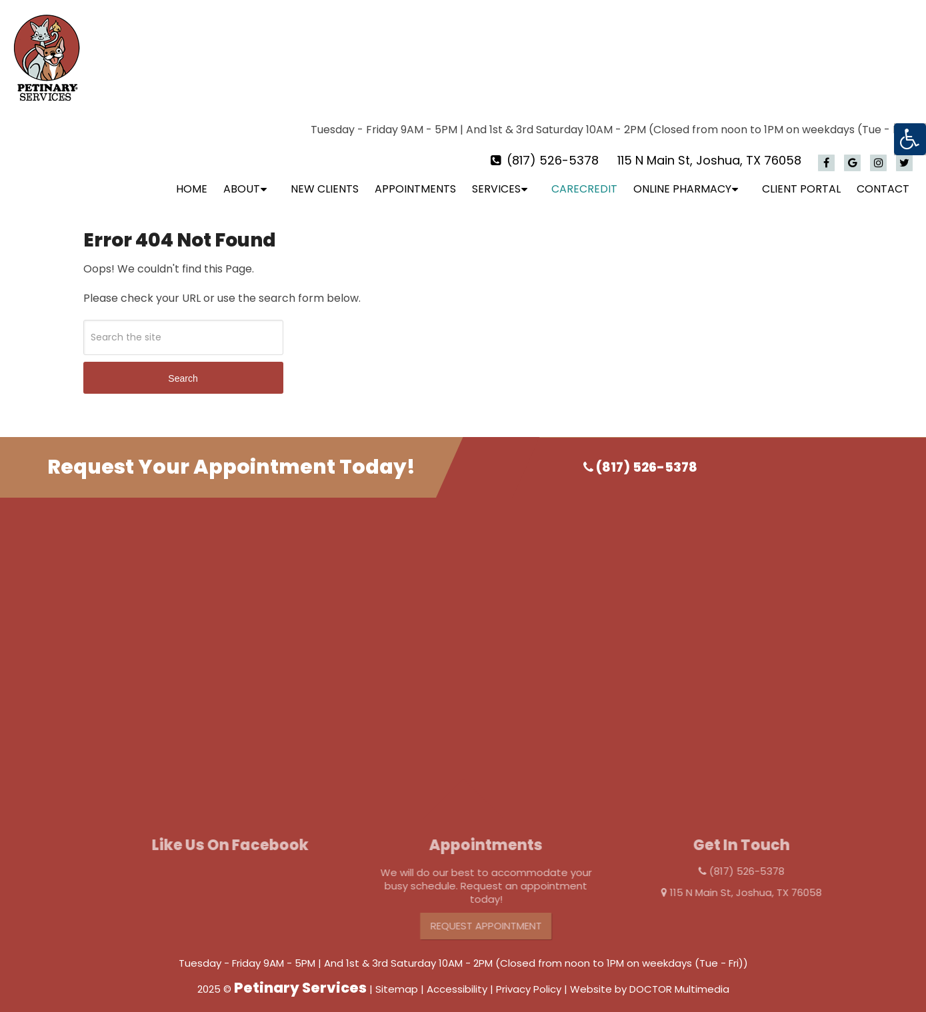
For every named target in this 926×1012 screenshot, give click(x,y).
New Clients (325, 177)
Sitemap (396, 978)
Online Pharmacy (682, 177)
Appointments (415, 177)
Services (496, 177)
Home (191, 177)
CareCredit (584, 177)
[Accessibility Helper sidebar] (910, 139)
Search (182, 367)
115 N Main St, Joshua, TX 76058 (709, 149)
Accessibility (457, 978)
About (241, 177)
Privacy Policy (528, 978)
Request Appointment (497, 914)
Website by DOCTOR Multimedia (649, 978)
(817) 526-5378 (553, 149)
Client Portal (801, 177)
